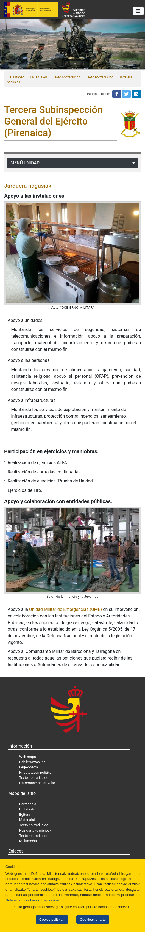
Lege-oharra (28, 767)
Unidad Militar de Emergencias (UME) (65, 609)
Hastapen (17, 77)
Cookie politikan (51, 919)
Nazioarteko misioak (35, 830)
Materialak (27, 820)
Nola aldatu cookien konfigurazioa (32, 900)
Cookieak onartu (93, 919)
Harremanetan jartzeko (37, 783)
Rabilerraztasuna (32, 762)
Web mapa (27, 757)
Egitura (24, 814)
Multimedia (28, 841)
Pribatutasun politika (35, 772)
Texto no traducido (66, 77)
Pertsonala (27, 804)
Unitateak (26, 809)
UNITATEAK (38, 77)
